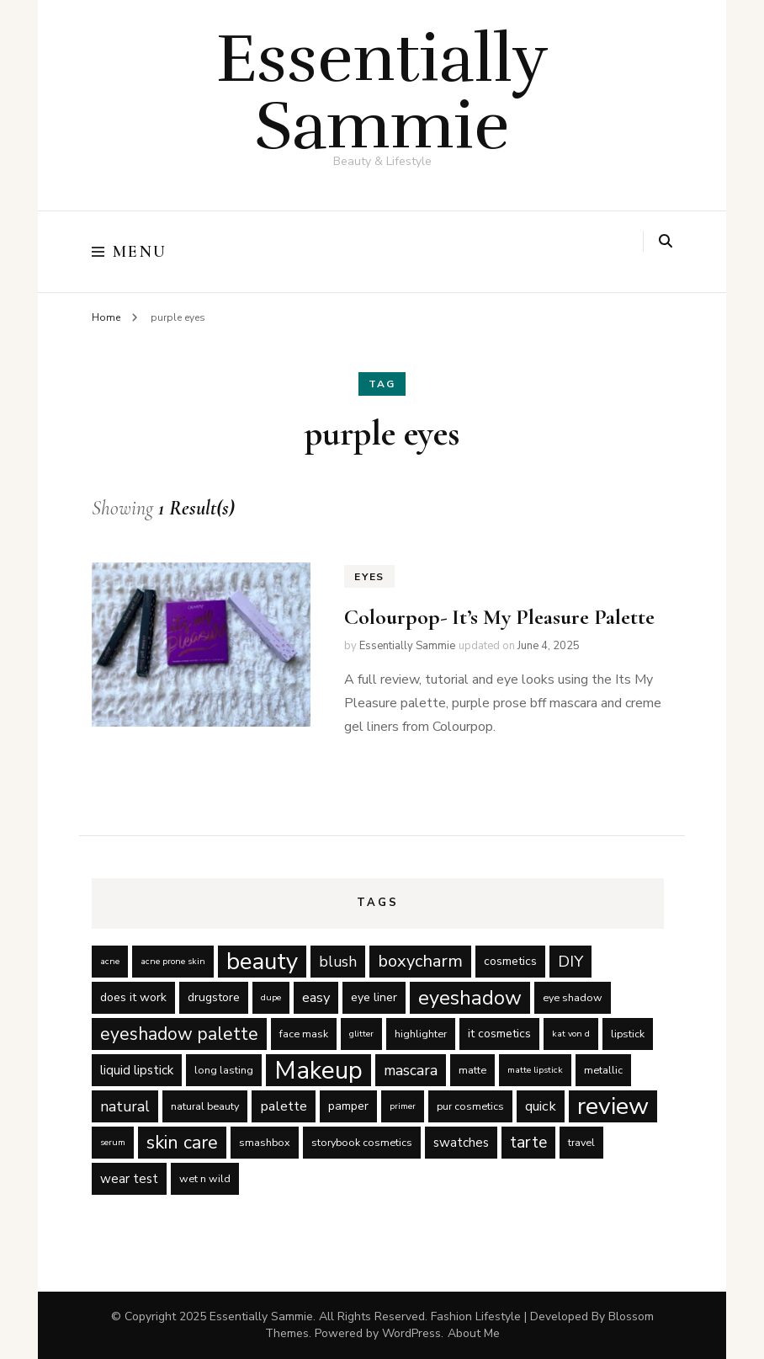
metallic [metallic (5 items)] (603, 1070)
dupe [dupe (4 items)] (271, 997)
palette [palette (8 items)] (283, 1106)
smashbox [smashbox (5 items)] (264, 1142)
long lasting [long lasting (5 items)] (223, 1070)
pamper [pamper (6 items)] (348, 1106)
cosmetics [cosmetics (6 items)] (510, 961)
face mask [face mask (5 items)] (303, 1033)
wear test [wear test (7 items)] (129, 1178)
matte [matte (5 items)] (472, 1070)
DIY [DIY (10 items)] (570, 962)
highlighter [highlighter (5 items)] (421, 1033)
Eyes (369, 577)
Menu (129, 252)
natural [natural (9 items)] (125, 1106)
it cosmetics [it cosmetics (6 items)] (499, 1034)
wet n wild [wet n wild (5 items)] (205, 1178)
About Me (474, 1333)
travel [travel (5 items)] (581, 1142)
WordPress (411, 1333)
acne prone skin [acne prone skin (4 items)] (173, 961)
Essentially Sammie (382, 92)
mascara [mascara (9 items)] (411, 1070)
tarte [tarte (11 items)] (528, 1142)
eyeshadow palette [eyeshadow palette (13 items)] (179, 1034)
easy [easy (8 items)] (316, 997)
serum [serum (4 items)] (112, 1142)
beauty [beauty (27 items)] (262, 962)
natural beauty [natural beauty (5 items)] (205, 1106)
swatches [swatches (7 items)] (461, 1142)
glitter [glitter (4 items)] (361, 1033)
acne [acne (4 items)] (109, 961)
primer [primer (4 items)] (403, 1106)
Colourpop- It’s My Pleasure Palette (499, 617)
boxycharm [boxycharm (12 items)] (420, 961)
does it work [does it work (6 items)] (133, 997)
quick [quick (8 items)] (540, 1106)
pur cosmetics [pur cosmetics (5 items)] (470, 1106)
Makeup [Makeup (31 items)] (318, 1070)
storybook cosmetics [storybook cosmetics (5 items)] (361, 1142)
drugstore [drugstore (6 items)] (214, 997)
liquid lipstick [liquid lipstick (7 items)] (136, 1070)
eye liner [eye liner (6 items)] (374, 997)
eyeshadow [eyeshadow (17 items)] (470, 997)
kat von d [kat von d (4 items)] (571, 1033)
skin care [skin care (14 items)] (182, 1142)
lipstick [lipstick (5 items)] (628, 1033)
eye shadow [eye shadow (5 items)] (572, 997)
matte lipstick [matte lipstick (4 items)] (535, 1069)
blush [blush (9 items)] (338, 961)
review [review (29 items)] (613, 1106)
